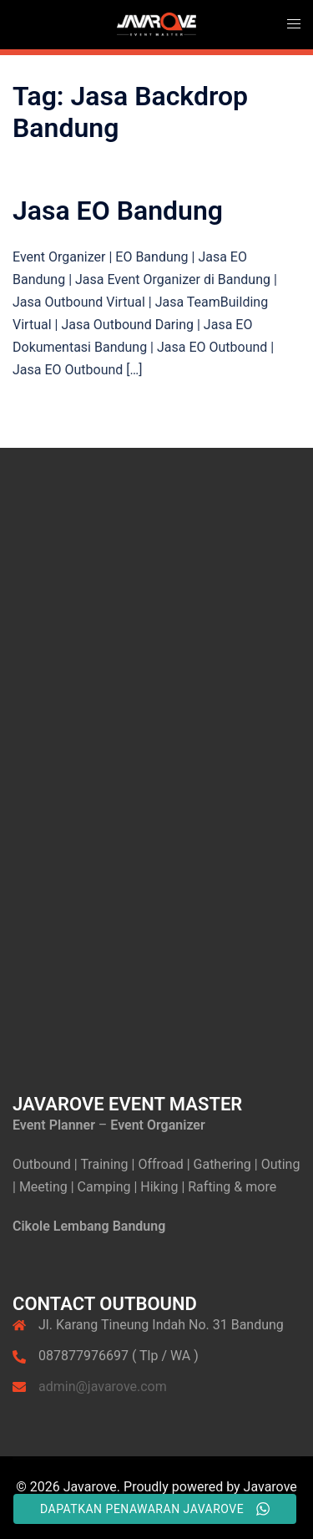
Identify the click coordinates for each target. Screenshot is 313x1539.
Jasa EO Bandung (118, 210)
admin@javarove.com (102, 1386)
